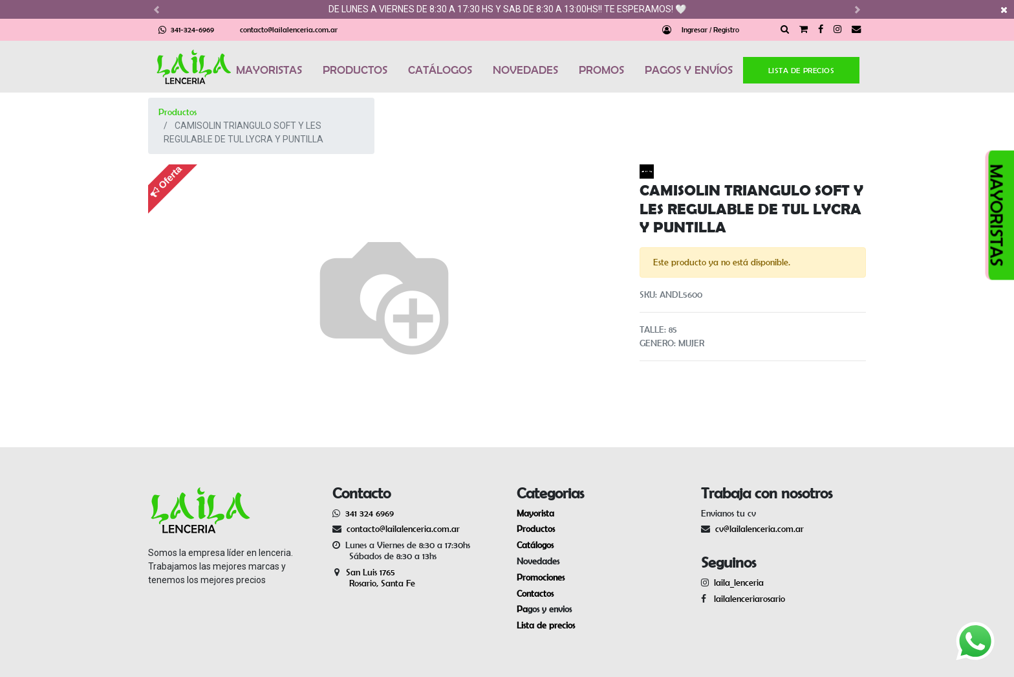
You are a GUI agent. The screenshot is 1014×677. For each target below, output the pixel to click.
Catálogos (535, 545)
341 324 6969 (369, 513)
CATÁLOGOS (440, 69)
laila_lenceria (739, 582)
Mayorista (535, 513)
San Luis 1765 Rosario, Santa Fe (373, 577)
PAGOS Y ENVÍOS (689, 69)
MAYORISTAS (269, 69)
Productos (177, 112)
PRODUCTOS (355, 69)
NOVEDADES (525, 69)
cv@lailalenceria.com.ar (759, 529)
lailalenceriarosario (747, 599)
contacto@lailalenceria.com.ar (289, 29)
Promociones (541, 577)
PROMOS (601, 69)
